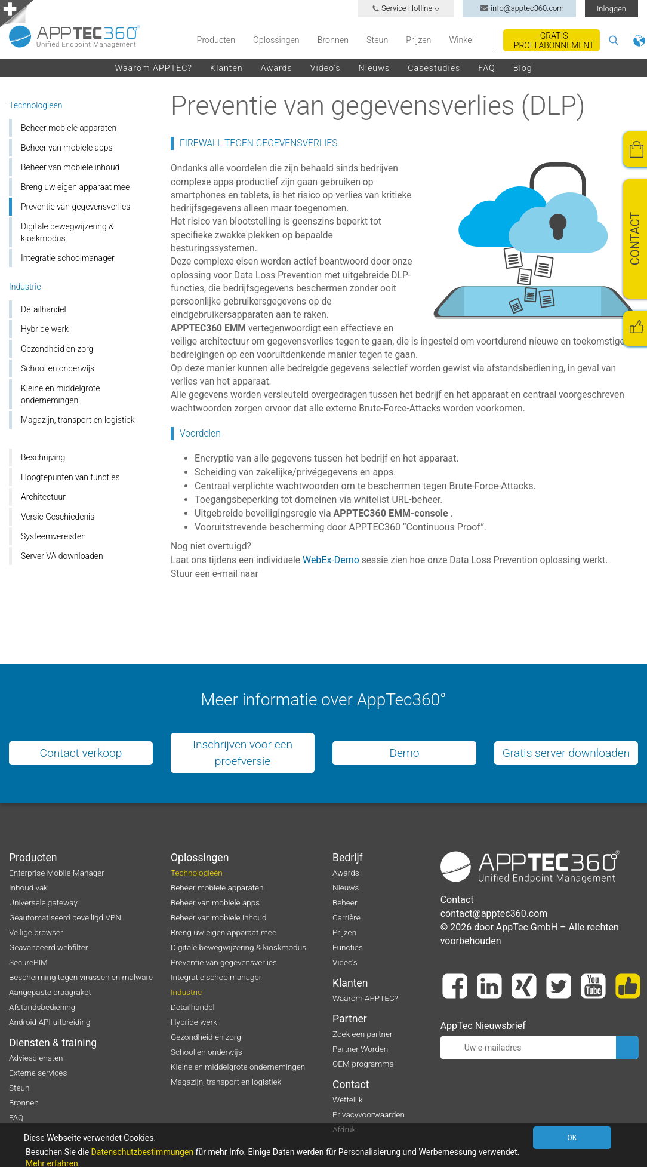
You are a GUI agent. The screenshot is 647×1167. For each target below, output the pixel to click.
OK (573, 1138)
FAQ (486, 68)
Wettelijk (347, 1099)
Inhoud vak (28, 887)
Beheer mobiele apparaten (68, 128)
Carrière (346, 917)
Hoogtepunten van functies (70, 477)
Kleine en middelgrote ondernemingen (60, 394)
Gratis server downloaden (566, 753)
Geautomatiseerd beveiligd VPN (65, 917)
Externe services (38, 1072)
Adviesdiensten (36, 1057)
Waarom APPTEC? (153, 68)
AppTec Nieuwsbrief (483, 1025)
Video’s (325, 68)
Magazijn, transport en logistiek (78, 420)
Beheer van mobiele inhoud (70, 167)
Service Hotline (406, 8)
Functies (347, 947)
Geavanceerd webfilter (48, 947)
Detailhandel (43, 309)
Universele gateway (43, 902)
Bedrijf (347, 858)
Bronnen (333, 40)
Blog (522, 68)
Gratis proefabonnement (554, 40)
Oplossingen (276, 40)
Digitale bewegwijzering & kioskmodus (67, 232)
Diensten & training (53, 1043)
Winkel (461, 40)
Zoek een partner (362, 1034)
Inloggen (611, 8)
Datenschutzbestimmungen (142, 1152)
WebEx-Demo (331, 560)
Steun (377, 40)
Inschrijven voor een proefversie (242, 752)
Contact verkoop (81, 753)
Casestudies (434, 68)
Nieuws (374, 68)
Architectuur (43, 497)
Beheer (344, 902)
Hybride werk (45, 329)
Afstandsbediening (42, 1007)
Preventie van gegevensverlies (75, 206)
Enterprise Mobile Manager (56, 872)
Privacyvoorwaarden (368, 1114)
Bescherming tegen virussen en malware (81, 977)
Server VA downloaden (62, 556)
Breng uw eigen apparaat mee (75, 187)
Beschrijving (43, 457)
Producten (216, 40)
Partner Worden (360, 1049)
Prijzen (418, 40)
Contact (350, 1085)
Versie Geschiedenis (57, 516)
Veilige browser (36, 932)
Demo (404, 753)
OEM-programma (363, 1063)
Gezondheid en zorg (57, 349)
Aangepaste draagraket (50, 992)
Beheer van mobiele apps (67, 147)
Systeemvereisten (53, 536)
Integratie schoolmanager (68, 258)
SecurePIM (28, 962)
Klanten (226, 68)
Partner (349, 1019)
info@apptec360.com (519, 8)
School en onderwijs (57, 368)
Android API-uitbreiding (49, 1022)
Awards (276, 68)
